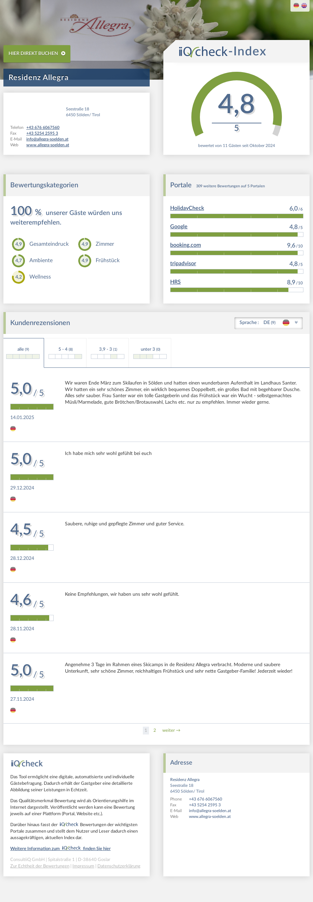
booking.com (185, 245)
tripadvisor (183, 263)
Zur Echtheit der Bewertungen (39, 866)
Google (179, 226)
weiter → (171, 730)
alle (23, 353)
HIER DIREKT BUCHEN (37, 53)
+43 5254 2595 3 (205, 805)
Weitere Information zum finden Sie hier (60, 849)
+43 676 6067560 (205, 799)
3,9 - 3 (107, 353)
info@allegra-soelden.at (210, 811)
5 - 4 (65, 353)
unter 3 (150, 353)
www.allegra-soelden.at (210, 817)
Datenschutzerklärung (118, 866)
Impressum (83, 866)
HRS (175, 282)
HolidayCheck (187, 208)
